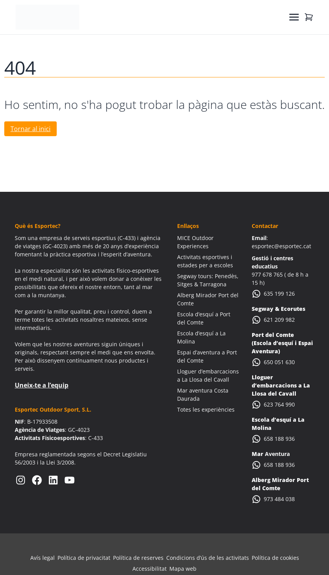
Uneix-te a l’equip (41, 385)
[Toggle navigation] (294, 17)
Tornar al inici (30, 128)
